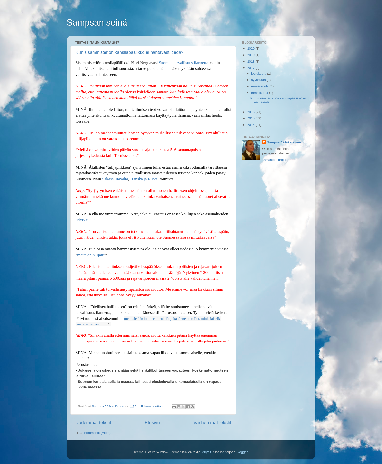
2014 (251, 125)
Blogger (242, 452)
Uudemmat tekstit (93, 422)
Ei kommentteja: (153, 406)
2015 (251, 118)
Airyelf (206, 452)
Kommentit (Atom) (97, 433)
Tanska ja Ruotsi (144, 179)
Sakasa (108, 179)
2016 (251, 112)
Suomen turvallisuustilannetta (183, 62)
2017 (251, 68)
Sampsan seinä (97, 23)
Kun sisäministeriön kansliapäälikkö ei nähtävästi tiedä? (129, 52)
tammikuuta (260, 93)
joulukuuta (259, 73)
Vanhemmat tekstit (212, 422)
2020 (251, 48)
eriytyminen (86, 220)
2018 (251, 61)
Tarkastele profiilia (275, 159)
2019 (251, 55)
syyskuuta (259, 80)
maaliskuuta (260, 86)
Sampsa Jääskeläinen (284, 142)
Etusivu (152, 422)
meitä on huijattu (91, 255)
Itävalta (122, 179)
